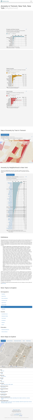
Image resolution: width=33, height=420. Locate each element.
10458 (9, 384)
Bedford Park (3, 401)
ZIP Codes (3, 340)
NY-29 (2, 392)
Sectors (3, 324)
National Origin (4, 304)
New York (2, 381)
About (14, 409)
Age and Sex (4, 296)
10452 (2, 384)
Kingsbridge (17, 401)
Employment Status (5, 316)
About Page (4, 283)
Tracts (24, 340)
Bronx (2, 373)
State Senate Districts (17, 340)
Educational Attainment (5, 329)
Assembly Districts (9, 340)
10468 (12, 384)
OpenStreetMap (16, 414)
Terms (16, 409)
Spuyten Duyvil (25, 401)
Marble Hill (21, 401)
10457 (7, 384)
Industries (3, 322)
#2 (26, 68)
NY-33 (4, 392)
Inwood (14, 401)
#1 (26, 29)
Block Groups (28, 340)
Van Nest (30, 401)
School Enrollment (4, 331)
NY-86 (4, 395)
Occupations (4, 320)
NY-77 (2, 395)
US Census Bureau (18, 413)
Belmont (7, 401)
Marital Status (4, 302)
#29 (26, 176)
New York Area (3, 376)
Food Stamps (4, 318)
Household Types (4, 300)
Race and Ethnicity (5, 298)
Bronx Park (10, 401)
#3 (26, 91)
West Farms (10, 402)
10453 (4, 384)
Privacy (19, 409)
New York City (3, 387)
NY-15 (2, 389)
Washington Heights (4, 402)
